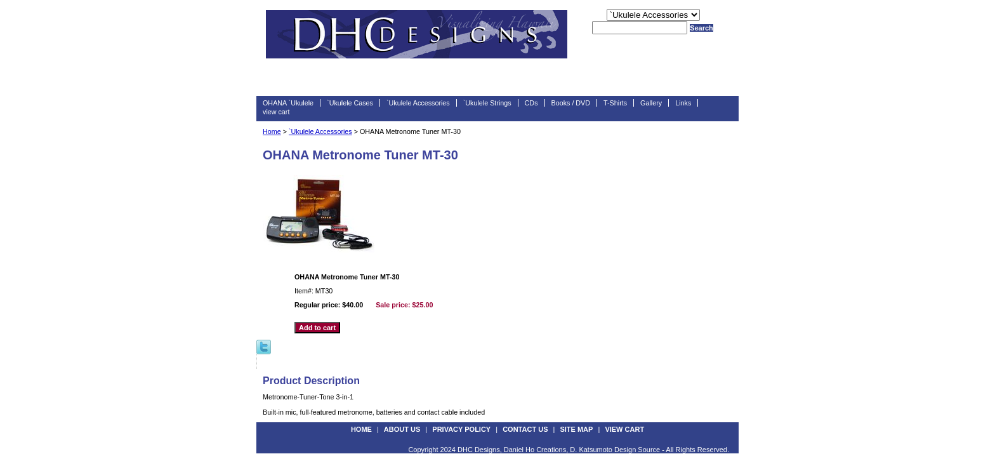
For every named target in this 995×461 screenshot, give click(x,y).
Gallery (651, 103)
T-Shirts (615, 103)
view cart (276, 112)
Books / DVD (571, 103)
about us (402, 429)
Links (683, 103)
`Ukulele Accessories (418, 103)
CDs (531, 103)
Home (272, 131)
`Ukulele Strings (487, 103)
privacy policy (461, 429)
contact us (525, 429)
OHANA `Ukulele (288, 103)
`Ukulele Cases (350, 103)
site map (576, 429)
